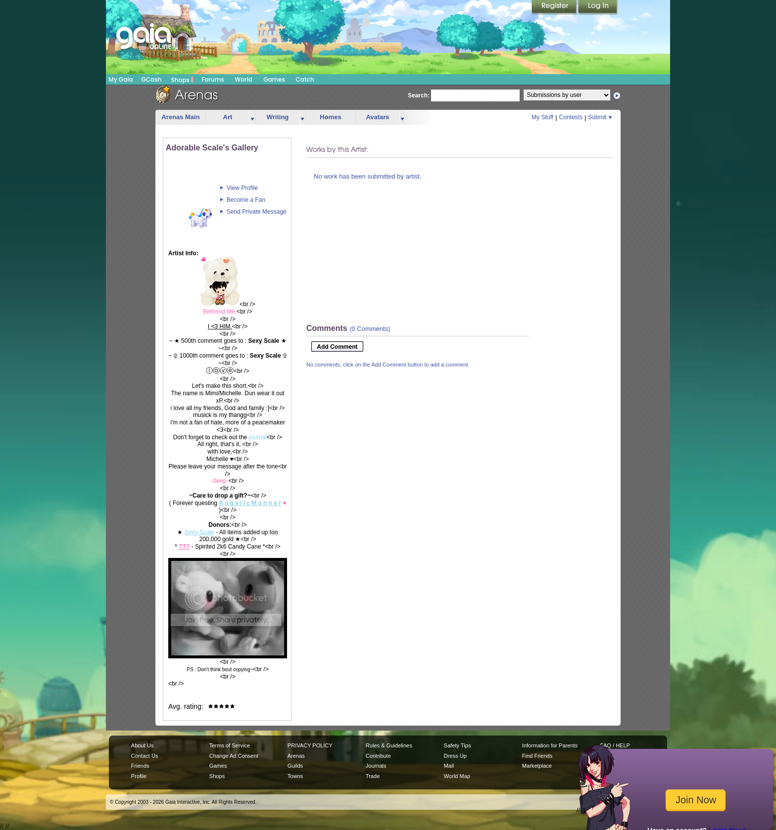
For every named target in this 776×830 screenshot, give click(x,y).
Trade (373, 776)
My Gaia (120, 79)
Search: (419, 95)
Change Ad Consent (233, 756)
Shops (182, 80)
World (243, 79)
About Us (142, 745)
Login (598, 7)
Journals (376, 766)
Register (555, 7)
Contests (570, 117)
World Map (457, 776)
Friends (140, 766)
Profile (138, 776)
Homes (330, 117)
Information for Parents (550, 745)
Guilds (295, 766)
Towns (295, 776)
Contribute (378, 756)
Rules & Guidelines (389, 745)
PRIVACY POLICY (310, 745)
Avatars (377, 117)
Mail (449, 766)
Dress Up (455, 756)
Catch (305, 79)
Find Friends (537, 756)
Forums (212, 79)
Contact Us (144, 756)
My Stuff (542, 117)
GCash (152, 79)
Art (228, 117)
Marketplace (537, 766)
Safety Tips (457, 745)
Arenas (296, 756)
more (252, 117)
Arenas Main (180, 117)
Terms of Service (229, 745)
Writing (278, 117)
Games (274, 79)
